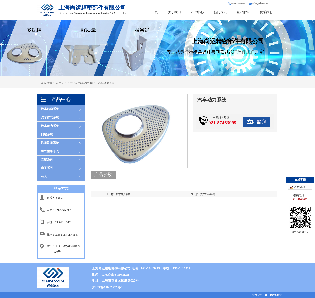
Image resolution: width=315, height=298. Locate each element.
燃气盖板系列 (50, 151)
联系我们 (266, 12)
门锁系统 (47, 134)
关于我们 (174, 12)
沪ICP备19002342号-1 (107, 287)
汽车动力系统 (50, 126)
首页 (154, 12)
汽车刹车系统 (50, 142)
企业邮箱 (243, 12)
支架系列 (47, 159)
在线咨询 (300, 187)
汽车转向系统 (50, 109)
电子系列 (47, 168)
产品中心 (197, 12)
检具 (44, 176)
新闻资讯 (220, 12)
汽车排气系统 (50, 117)
